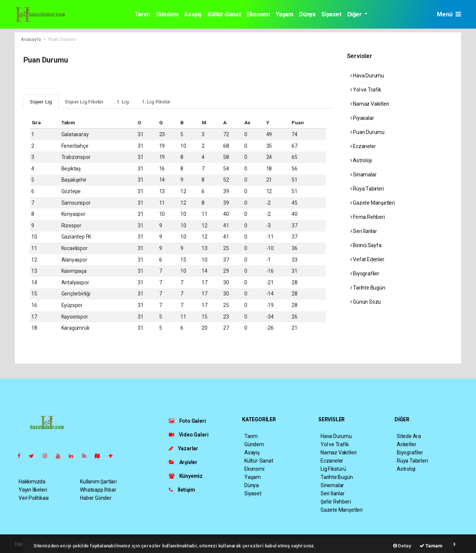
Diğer (355, 14)
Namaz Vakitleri (369, 104)
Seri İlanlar (363, 231)
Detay (402, 546)
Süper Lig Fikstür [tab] (84, 102)
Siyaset (331, 14)
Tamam (431, 546)
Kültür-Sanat (224, 14)
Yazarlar (183, 448)
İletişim (182, 490)
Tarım (142, 14)
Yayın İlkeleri (33, 490)
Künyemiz (186, 476)
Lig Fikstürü (333, 469)
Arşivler (183, 462)
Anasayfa (31, 39)
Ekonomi (258, 14)
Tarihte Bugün (367, 288)
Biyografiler (364, 273)
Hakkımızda (32, 482)
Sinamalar (363, 175)
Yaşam (284, 14)
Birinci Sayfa (366, 245)
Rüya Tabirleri (367, 189)
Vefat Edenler (367, 259)
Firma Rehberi (367, 217)
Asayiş (193, 14)
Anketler (406, 444)
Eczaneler (363, 146)
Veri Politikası (34, 498)
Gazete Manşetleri (372, 203)
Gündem (167, 14)
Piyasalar (362, 118)
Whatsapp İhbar (98, 490)
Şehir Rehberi (336, 502)
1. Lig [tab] (122, 102)
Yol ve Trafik (365, 90)
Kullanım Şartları (98, 482)
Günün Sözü (365, 302)
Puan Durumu (62, 39)
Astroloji (361, 160)
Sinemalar (332, 485)
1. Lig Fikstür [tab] (156, 102)
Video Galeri (188, 435)
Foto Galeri (187, 421)
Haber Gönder (96, 498)
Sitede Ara (409, 436)
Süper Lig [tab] (41, 102)
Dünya (307, 14)
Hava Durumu (367, 76)
